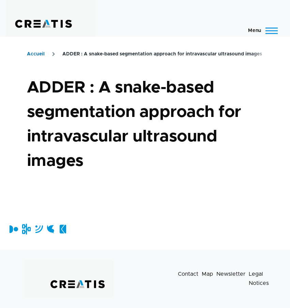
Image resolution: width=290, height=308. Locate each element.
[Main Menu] (261, 30)
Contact (188, 274)
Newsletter (230, 274)
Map (207, 274)
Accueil (36, 54)
